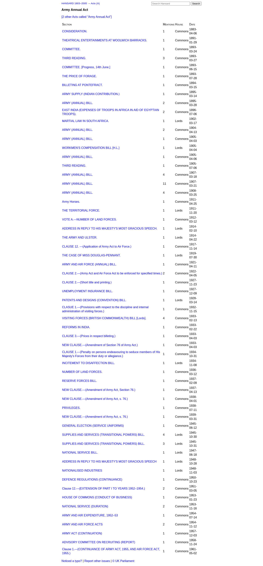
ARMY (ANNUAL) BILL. (77, 103)
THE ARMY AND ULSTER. (79, 237)
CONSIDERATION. (74, 31)
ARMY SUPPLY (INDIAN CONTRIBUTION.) (91, 94)
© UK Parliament (123, 561)
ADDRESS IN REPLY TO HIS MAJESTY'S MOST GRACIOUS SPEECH (109, 461)
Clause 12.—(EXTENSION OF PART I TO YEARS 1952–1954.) (103, 488)
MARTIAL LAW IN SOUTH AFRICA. (85, 121)
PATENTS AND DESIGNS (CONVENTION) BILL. (94, 300)
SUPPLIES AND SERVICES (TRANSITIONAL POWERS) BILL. (103, 434)
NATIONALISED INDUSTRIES (82, 470)
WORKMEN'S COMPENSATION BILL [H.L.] (91, 147)
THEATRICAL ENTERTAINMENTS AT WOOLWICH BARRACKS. (104, 40)
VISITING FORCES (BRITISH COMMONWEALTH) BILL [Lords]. (104, 318)
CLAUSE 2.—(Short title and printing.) (87, 282)
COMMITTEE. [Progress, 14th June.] (86, 67)
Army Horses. (71, 201)
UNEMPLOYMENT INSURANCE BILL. (87, 291)
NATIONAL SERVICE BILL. (80, 452)
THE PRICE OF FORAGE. (79, 76)
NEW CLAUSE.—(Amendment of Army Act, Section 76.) (98, 389)
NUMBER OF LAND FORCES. (82, 371)
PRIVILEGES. (71, 407)
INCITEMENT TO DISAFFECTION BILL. (88, 363)
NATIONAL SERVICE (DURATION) (85, 506)
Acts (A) (95, 3)
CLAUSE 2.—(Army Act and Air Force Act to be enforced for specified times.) (112, 273)
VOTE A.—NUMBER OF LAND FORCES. (89, 219)
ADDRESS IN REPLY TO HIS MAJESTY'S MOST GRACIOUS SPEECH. (109, 228)
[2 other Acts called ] (87, 16)
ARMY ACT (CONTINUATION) (82, 533)
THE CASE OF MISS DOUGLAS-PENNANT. (91, 255)
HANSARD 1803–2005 (74, 3)
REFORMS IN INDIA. (76, 327)
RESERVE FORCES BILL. (79, 380)
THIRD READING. (74, 58)
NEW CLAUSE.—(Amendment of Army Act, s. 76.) (95, 398)
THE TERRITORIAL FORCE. (81, 210)
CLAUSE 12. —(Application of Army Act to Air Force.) (96, 246)
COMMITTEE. (71, 49)
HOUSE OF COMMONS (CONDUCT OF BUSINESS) (97, 497)
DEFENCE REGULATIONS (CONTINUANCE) (92, 479)
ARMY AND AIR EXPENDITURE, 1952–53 (90, 515)
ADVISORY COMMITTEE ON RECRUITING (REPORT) (98, 542)
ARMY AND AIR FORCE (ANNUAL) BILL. (89, 264)
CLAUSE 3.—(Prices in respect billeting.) (88, 336)
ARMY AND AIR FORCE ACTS (82, 524)
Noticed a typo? (72, 561)
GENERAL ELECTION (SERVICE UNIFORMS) (93, 425)
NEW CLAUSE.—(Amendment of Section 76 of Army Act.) (100, 345)
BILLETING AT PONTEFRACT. (82, 85)
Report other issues (97, 561)
